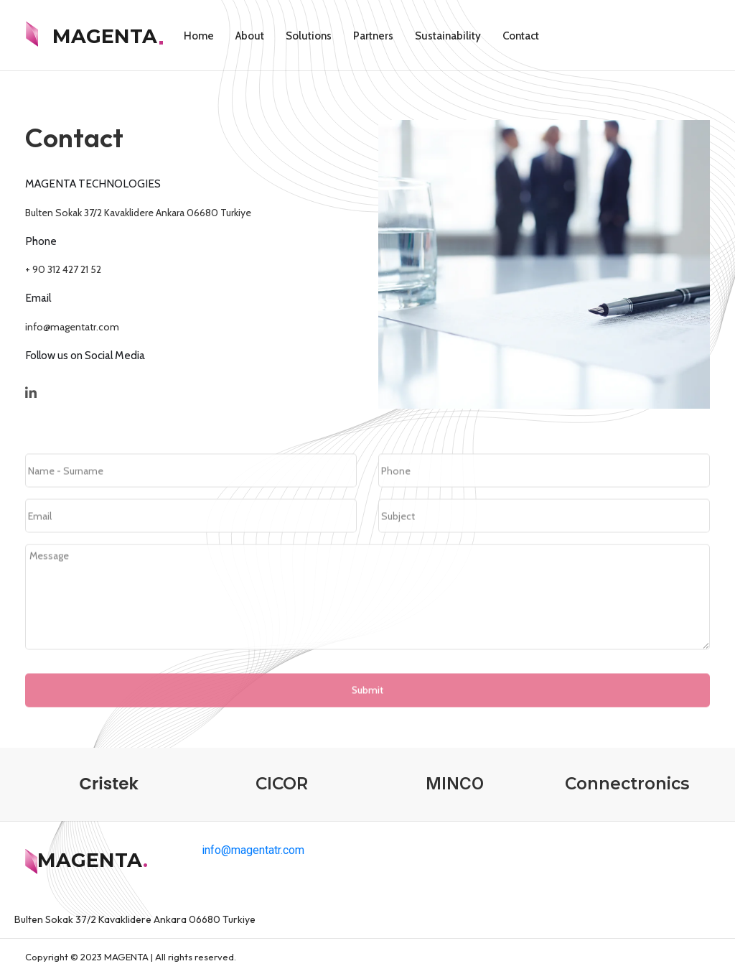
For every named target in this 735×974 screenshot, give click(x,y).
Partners (373, 35)
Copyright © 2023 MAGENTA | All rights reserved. (130, 957)
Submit (367, 724)
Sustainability (448, 35)
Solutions (309, 35)
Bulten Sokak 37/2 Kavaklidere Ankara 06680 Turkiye (136, 212)
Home (199, 35)
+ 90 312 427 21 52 (61, 269)
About (249, 35)
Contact (520, 35)
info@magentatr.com (70, 326)
